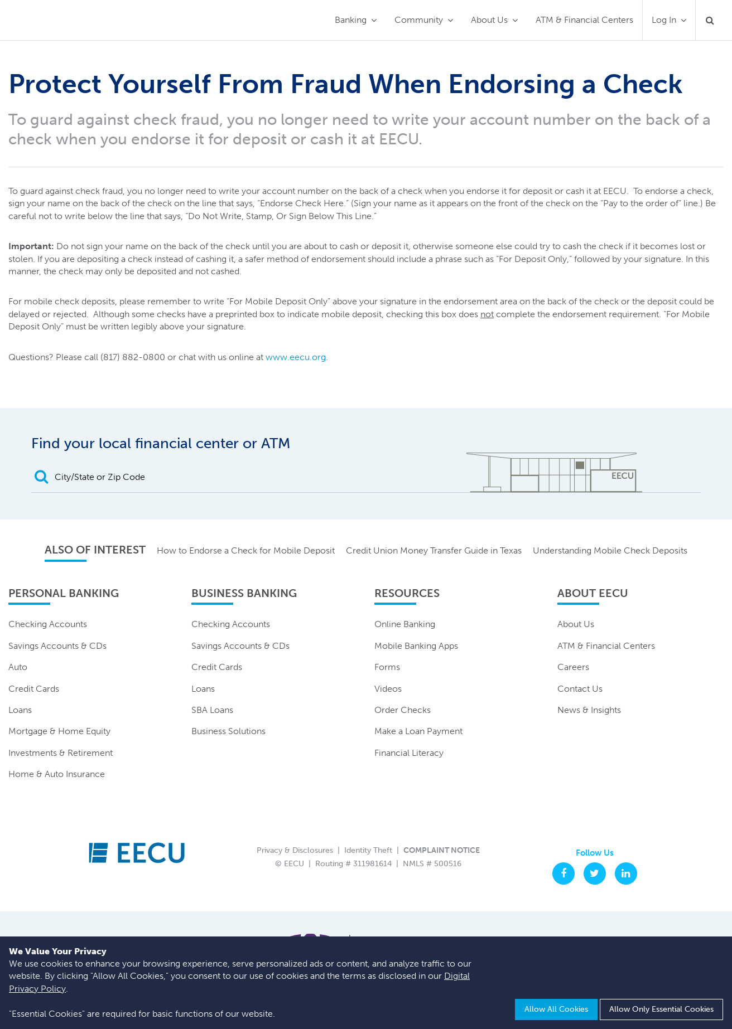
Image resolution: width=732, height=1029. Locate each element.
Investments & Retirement (60, 753)
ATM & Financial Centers (584, 19)
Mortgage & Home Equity (59, 731)
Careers (573, 667)
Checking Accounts (47, 624)
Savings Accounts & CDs (57, 645)
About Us (489, 19)
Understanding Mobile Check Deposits (610, 550)
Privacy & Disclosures (295, 850)
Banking (351, 19)
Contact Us (580, 688)
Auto (17, 667)
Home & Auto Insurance (56, 774)
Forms (387, 667)
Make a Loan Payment (418, 731)
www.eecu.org (296, 357)
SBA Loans (212, 710)
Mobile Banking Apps (416, 645)
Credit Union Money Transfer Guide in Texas (434, 550)
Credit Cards (33, 688)
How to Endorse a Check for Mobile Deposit (246, 550)
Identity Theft (368, 850)
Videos (388, 688)
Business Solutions (228, 731)
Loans (20, 710)
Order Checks (402, 710)
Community (418, 19)
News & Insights (589, 710)
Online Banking (404, 624)
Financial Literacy (409, 753)
